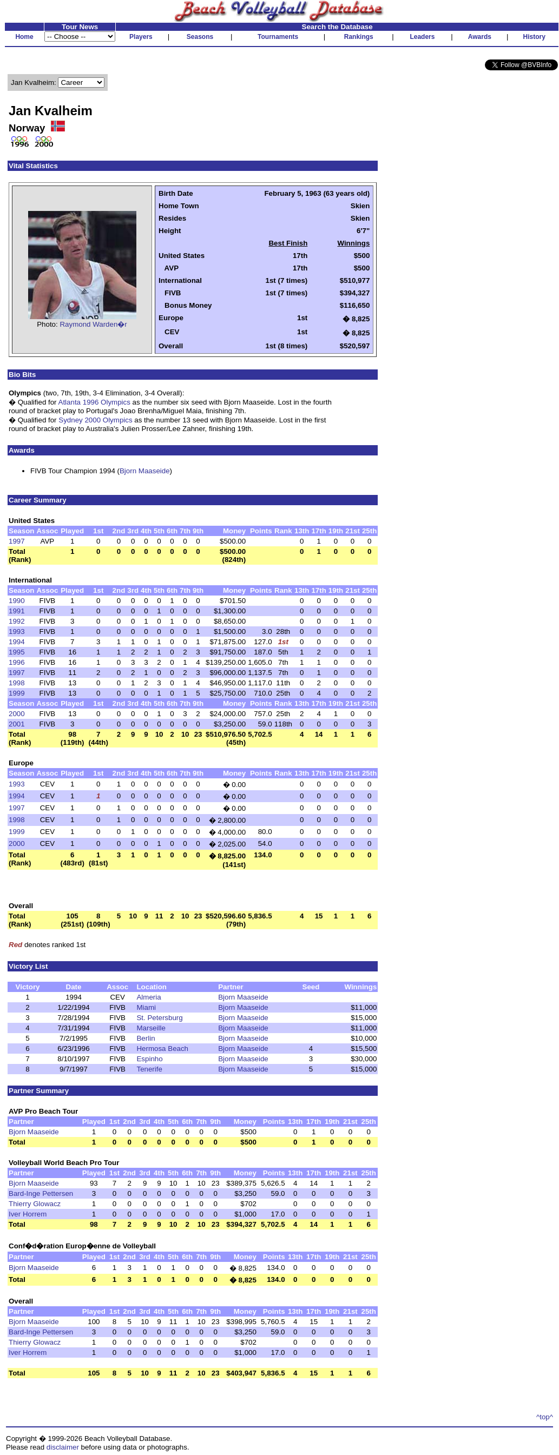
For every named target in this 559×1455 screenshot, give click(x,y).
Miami (146, 1007)
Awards (479, 37)
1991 (17, 611)
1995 (17, 652)
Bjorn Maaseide (145, 471)
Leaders (422, 37)
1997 (17, 541)
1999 (17, 693)
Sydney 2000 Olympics (95, 420)
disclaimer (63, 1447)
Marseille (150, 1028)
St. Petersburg (159, 1018)
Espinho (149, 1059)
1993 (17, 631)
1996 (17, 662)
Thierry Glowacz (35, 1204)
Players (141, 37)
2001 (17, 724)
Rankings (358, 37)
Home (24, 37)
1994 (17, 642)
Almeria (148, 997)
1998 (17, 683)
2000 (17, 714)
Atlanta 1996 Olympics (94, 402)
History (534, 37)
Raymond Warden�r (93, 324)
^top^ (544, 1417)
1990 (17, 601)
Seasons (200, 37)
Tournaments (278, 37)
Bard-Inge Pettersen (41, 1193)
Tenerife (149, 1069)
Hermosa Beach (162, 1048)
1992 (17, 621)
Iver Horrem (28, 1214)
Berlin (145, 1038)
